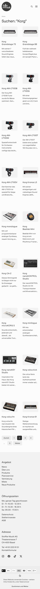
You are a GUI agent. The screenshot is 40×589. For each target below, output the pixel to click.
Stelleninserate (8, 517)
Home (3, 16)
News (4, 467)
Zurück (6, 438)
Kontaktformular (9, 550)
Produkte (6, 473)
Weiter (17, 443)
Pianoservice (7, 476)
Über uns (6, 470)
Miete (4, 482)
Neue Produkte (8, 485)
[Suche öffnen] (32, 6)
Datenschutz (7, 514)
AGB (4, 520)
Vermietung (7, 479)
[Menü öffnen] (36, 6)
